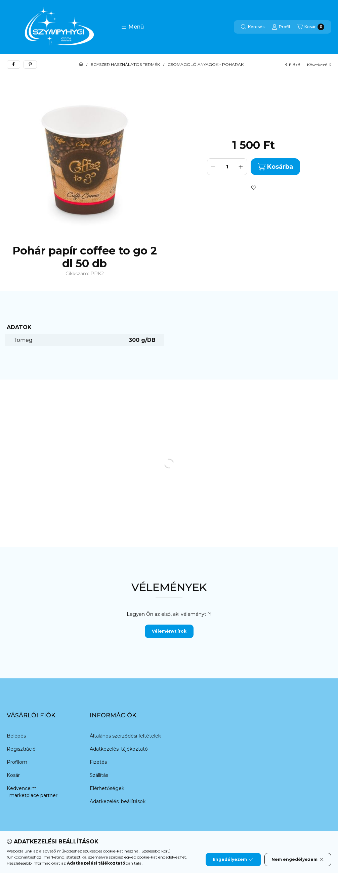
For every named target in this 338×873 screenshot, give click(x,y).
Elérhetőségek (107, 788)
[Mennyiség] (227, 167)
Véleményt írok (169, 631)
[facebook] (13, 65)
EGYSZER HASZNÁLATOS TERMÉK (125, 64)
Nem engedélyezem (297, 859)
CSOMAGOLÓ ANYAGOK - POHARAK (206, 64)
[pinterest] (30, 65)
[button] (132, 27)
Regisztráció (21, 749)
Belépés (16, 736)
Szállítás (99, 775)
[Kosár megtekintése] (311, 27)
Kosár (13, 775)
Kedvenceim (22, 788)
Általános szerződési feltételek (125, 736)
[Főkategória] (81, 64)
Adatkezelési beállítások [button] (117, 801)
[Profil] (280, 27)
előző (292, 64)
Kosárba (275, 167)
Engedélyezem (233, 859)
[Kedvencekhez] (253, 187)
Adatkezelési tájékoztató (119, 749)
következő (319, 64)
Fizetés (98, 762)
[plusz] (241, 167)
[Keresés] (253, 27)
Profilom (17, 762)
